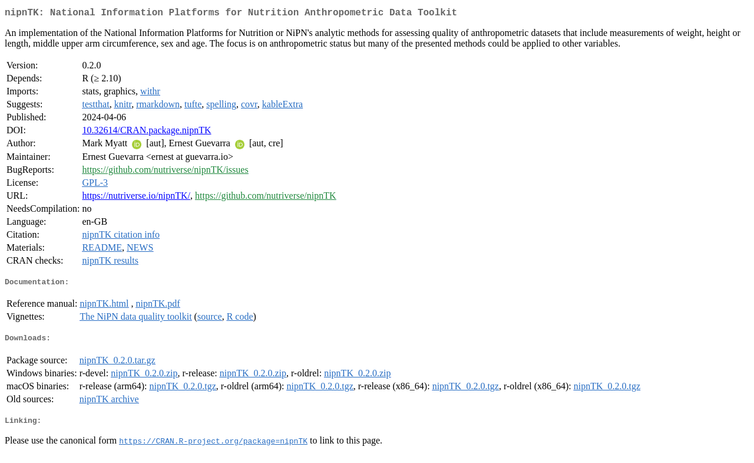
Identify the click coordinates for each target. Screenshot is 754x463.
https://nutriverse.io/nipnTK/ (136, 198)
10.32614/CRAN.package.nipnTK (146, 132)
